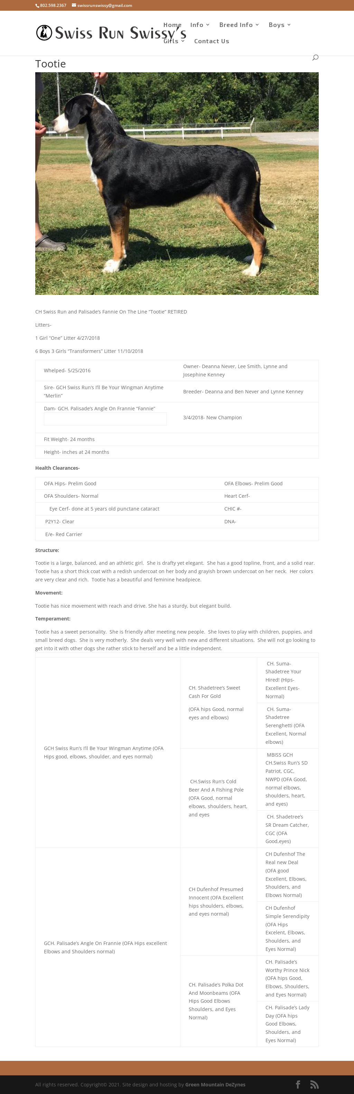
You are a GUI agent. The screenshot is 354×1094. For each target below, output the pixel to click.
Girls (171, 41)
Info (197, 25)
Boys (277, 25)
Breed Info (236, 25)
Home (173, 25)
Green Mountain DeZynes (215, 1084)
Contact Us (212, 41)
